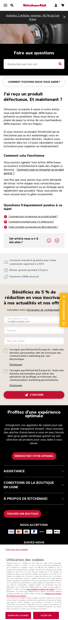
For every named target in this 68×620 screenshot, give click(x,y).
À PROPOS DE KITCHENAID (34, 498)
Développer (15, 365)
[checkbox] (5, 350)
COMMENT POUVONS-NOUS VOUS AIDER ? (34, 82)
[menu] (5, 5)
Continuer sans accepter (16, 553)
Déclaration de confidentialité (43, 310)
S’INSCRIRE (34, 395)
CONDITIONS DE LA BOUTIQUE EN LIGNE (34, 485)
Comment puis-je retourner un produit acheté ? (34, 171)
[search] (12, 5)
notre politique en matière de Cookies (40, 593)
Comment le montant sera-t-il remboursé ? (29, 222)
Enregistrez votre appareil (34, 456)
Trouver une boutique (22, 514)
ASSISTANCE (34, 471)
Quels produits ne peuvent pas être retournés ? (31, 227)
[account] (56, 5)
